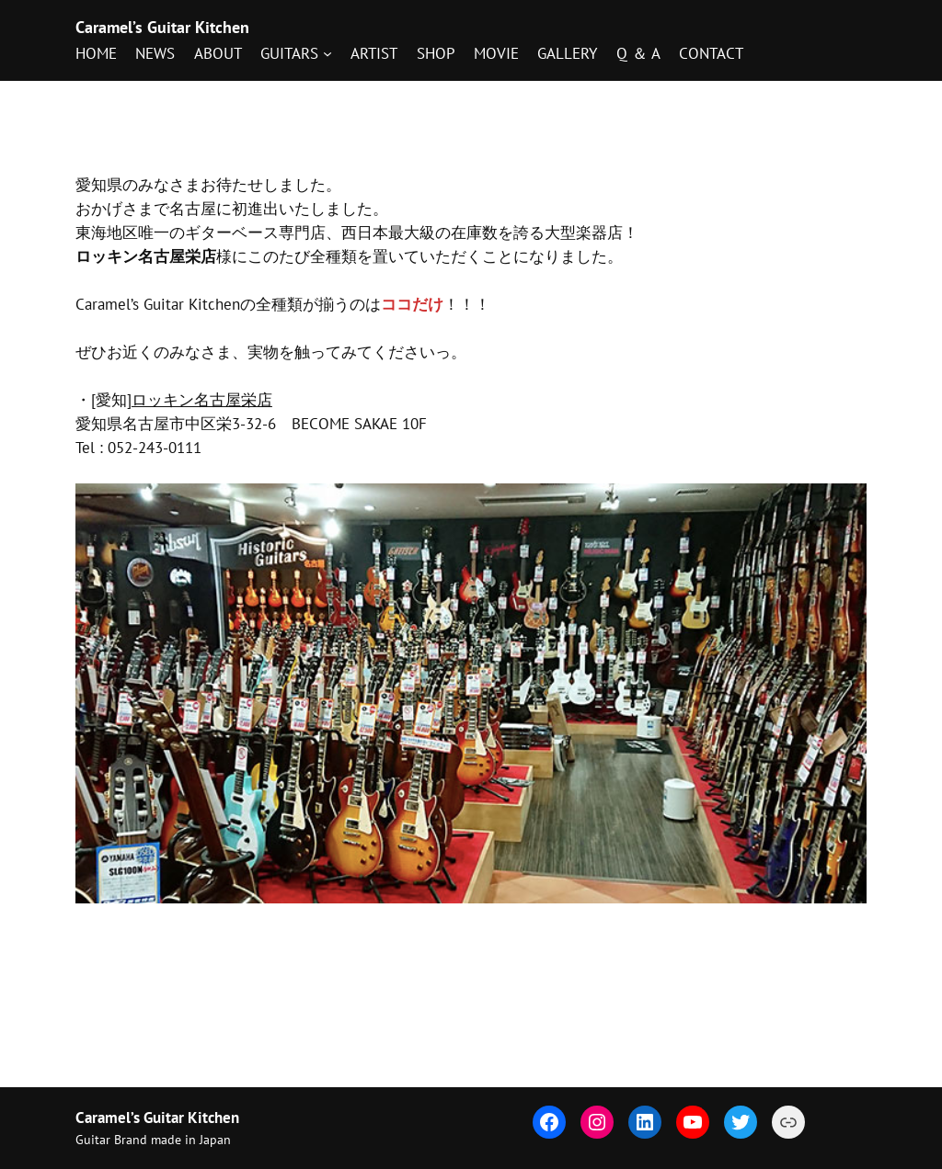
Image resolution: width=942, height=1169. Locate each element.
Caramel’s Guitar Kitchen (162, 27)
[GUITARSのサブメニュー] (295, 53)
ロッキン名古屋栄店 (202, 400)
